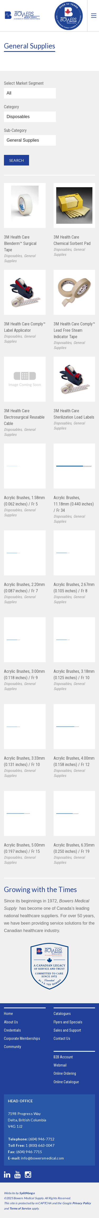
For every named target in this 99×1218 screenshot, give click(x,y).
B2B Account (63, 1057)
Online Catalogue (66, 1082)
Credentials (12, 1030)
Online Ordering (65, 1073)
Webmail (60, 1065)
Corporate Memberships (22, 1038)
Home (8, 1013)
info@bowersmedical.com (42, 1158)
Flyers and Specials (68, 1022)
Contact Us (62, 1038)
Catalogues (62, 1013)
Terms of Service (20, 1208)
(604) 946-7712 (41, 1139)
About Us (11, 1022)
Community (12, 1047)
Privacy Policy (81, 1203)
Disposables (13, 256)
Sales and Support (67, 1030)
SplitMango (26, 1193)
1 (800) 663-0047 (40, 1145)
